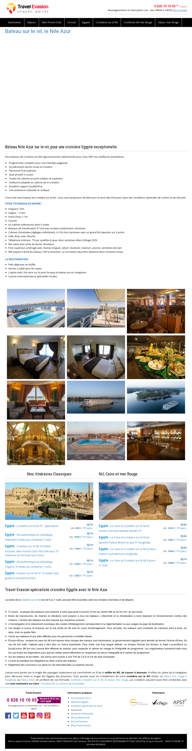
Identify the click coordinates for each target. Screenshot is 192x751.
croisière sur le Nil (31, 599)
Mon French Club (51, 22)
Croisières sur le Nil (107, 22)
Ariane (122, 738)
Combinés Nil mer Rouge (138, 22)
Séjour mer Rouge (168, 22)
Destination (14, 22)
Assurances (76, 709)
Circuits (72, 22)
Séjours (31, 22)
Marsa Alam (28, 679)
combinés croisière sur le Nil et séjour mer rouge (99, 679)
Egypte (86, 22)
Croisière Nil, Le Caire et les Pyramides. (63, 683)
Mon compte (179, 10)
